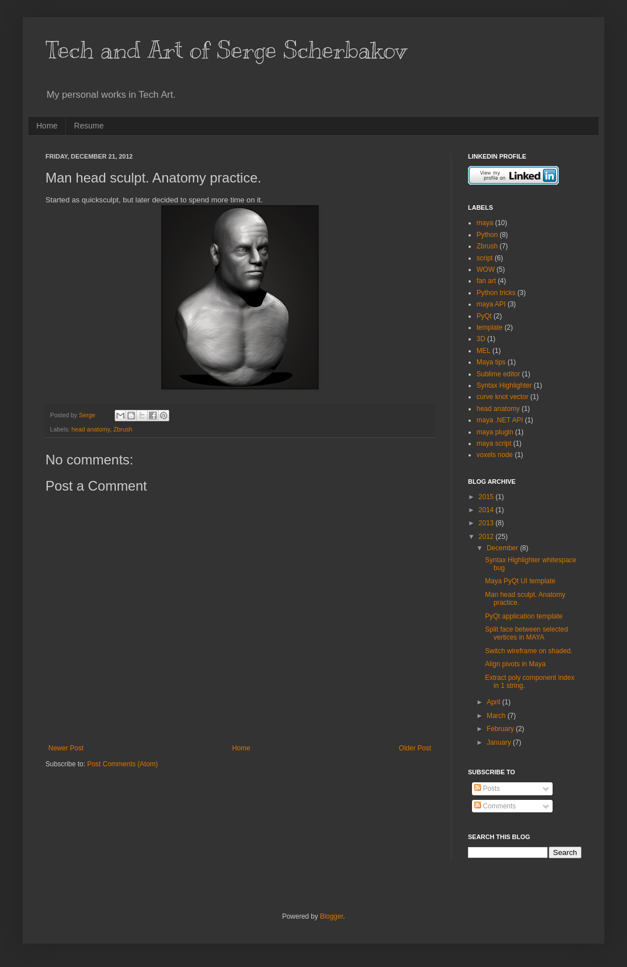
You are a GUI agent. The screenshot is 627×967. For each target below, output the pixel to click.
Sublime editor (498, 374)
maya (484, 223)
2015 (487, 497)
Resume (88, 125)
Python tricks (496, 293)
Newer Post (65, 748)
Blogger (331, 916)
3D (480, 339)
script (484, 258)
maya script (493, 443)
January (500, 742)
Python (487, 235)
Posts (487, 788)
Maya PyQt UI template (520, 581)
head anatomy (91, 429)
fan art (486, 281)
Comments (495, 806)
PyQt (484, 316)
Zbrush (122, 429)
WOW (485, 269)
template (489, 327)
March (497, 716)
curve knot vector (502, 397)
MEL (483, 351)
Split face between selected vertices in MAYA (526, 633)
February (501, 729)
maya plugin (494, 432)
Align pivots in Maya (515, 664)
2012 (487, 537)
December (503, 548)
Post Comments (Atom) (122, 764)
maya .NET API (499, 420)
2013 (487, 523)
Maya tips (490, 362)
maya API (490, 304)
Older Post (415, 748)
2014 (487, 510)
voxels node (494, 455)
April (494, 702)
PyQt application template (524, 616)
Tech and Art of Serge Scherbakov (226, 50)
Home (46, 125)
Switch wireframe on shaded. (528, 651)
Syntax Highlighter (504, 385)
